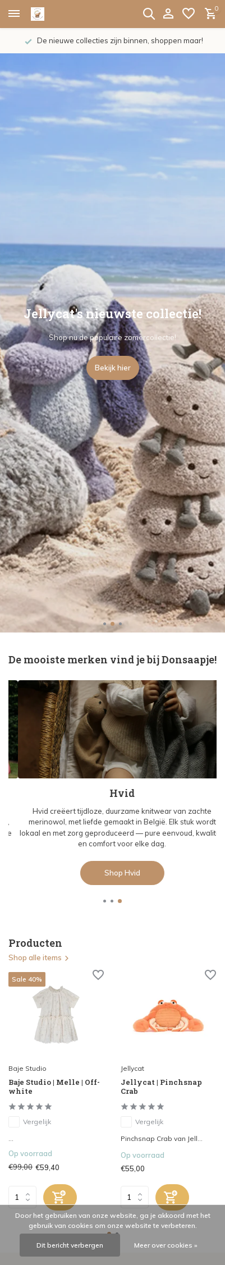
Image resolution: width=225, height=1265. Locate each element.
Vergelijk (29, 1122)
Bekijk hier (113, 367)
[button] (104, 623)
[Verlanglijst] (188, 14)
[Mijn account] (168, 14)
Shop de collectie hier (112, 872)
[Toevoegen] (60, 1197)
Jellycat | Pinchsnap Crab (161, 1087)
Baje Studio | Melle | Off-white (54, 1087)
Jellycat (132, 1068)
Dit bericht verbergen (69, 1245)
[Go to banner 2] (112, 782)
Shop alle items (39, 957)
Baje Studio (27, 1068)
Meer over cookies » (166, 1245)
